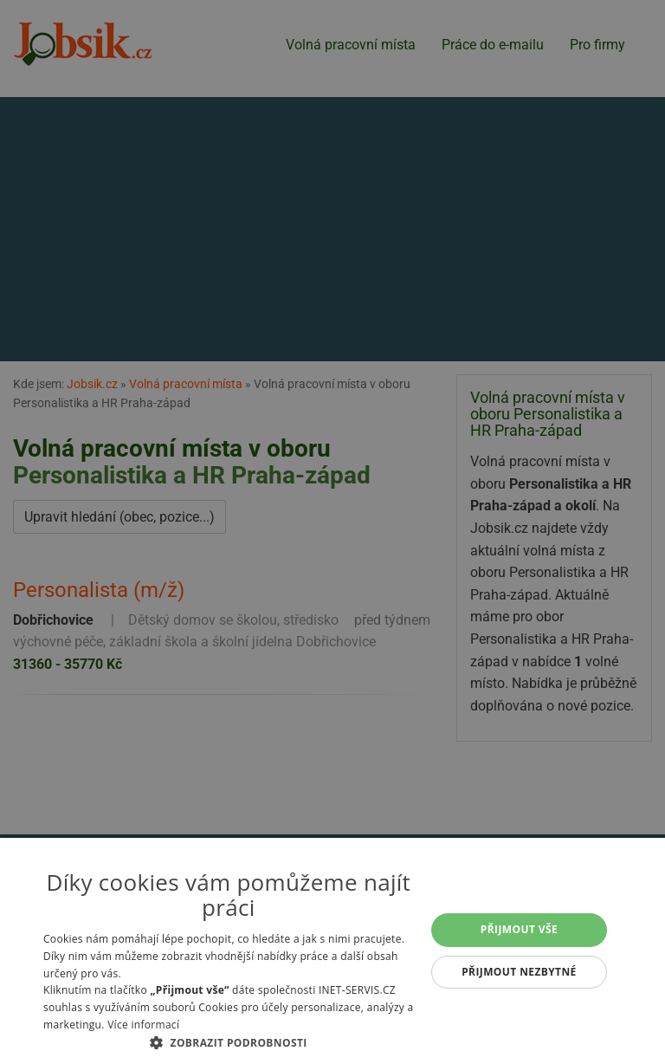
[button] (228, 1042)
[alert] (332, 532)
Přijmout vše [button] (519, 929)
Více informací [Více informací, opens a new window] (143, 1024)
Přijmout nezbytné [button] (519, 971)
